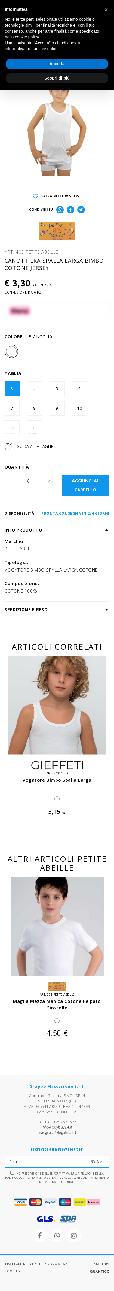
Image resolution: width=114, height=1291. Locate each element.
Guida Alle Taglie (35, 446)
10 (79, 408)
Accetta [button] (57, 63)
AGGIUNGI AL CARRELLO (85, 485)
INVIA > (95, 1161)
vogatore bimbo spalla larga (57, 780)
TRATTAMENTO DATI (22, 1264)
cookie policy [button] (27, 37)
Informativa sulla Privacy (71, 1173)
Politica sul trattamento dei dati (32, 1178)
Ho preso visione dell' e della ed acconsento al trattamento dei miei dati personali (57, 1177)
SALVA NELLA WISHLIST (57, 196)
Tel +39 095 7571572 (57, 1121)
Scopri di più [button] (57, 78)
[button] (106, 9)
